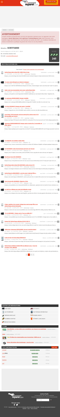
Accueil (30, 3)
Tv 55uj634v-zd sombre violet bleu (14, 140)
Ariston (32, 118)
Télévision (27, 83)
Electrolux (33, 74)
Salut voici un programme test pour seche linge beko (20, 90)
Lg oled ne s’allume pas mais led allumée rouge (18, 189)
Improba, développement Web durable (30, 407)
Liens (3, 334)
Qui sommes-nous (12, 407)
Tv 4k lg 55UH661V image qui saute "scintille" (18, 106)
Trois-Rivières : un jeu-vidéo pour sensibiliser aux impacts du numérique (26, 329)
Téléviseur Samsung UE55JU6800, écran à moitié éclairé (20, 229)
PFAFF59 (4, 360)
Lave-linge (27, 118)
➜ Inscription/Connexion (51, 3)
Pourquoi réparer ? (52, 329)
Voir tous (54, 347)
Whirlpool (34, 223)
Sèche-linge (27, 74)
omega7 (4, 350)
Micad (3, 356)
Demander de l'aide (51, 1)
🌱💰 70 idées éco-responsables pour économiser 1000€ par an (24, 337)
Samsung (33, 100)
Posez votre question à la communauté (33, 69)
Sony (32, 83)
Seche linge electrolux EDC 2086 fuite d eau (17, 72)
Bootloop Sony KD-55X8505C (13, 157)
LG (31, 108)
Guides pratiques (10, 334)
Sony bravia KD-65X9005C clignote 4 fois (16, 181)
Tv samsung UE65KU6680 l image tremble (16, 98)
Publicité (24, 408)
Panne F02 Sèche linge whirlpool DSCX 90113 (17, 221)
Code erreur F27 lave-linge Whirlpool (15, 237)
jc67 (3, 363)
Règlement (52, 407)
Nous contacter (34, 408)
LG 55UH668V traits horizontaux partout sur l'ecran (19, 148)
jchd (3, 353)
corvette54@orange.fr (12, 56)
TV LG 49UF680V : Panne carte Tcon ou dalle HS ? (18, 213)
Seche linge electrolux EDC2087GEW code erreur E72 (19, 165)
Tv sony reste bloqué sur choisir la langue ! (17, 82)
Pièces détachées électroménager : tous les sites (20, 342)
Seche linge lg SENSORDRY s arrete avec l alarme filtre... (20, 173)
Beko (33, 92)
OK (50, 400)
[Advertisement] (30, 17)
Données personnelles (45, 407)
